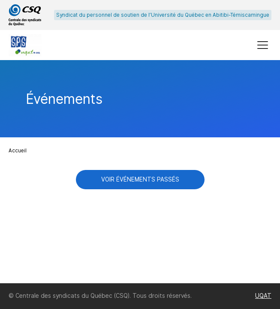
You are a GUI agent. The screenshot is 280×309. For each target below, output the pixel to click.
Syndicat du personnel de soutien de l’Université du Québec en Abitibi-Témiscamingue (162, 15)
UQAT (263, 295)
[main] (140, 171)
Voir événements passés (140, 179)
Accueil (18, 151)
